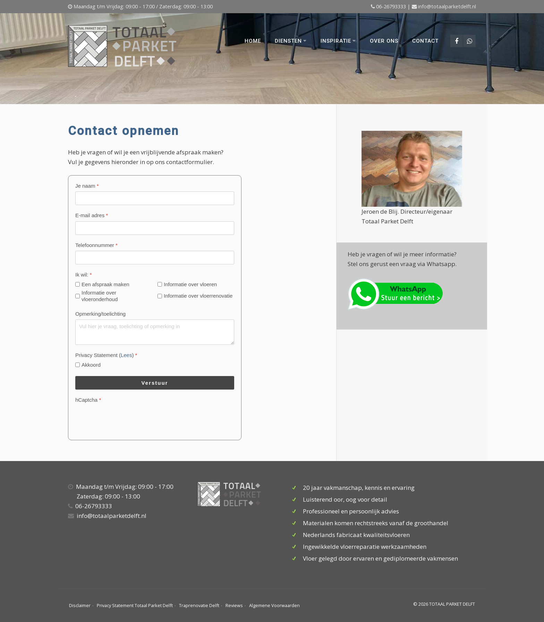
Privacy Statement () (106, 355)
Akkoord (91, 365)
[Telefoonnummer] (154, 257)
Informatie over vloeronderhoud (100, 296)
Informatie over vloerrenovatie (198, 296)
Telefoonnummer (96, 245)
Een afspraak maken (105, 284)
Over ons (383, 41)
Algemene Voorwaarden (274, 605)
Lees (126, 355)
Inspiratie (338, 41)
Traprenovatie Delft (199, 605)
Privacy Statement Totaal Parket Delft (135, 605)
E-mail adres (91, 215)
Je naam (87, 186)
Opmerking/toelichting (100, 314)
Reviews (234, 605)
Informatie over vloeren (190, 284)
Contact (425, 41)
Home (252, 41)
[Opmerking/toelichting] (154, 332)
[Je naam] (154, 198)
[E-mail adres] (154, 228)
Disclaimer (80, 605)
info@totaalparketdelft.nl (447, 6)
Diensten (290, 41)
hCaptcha (88, 400)
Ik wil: (83, 275)
